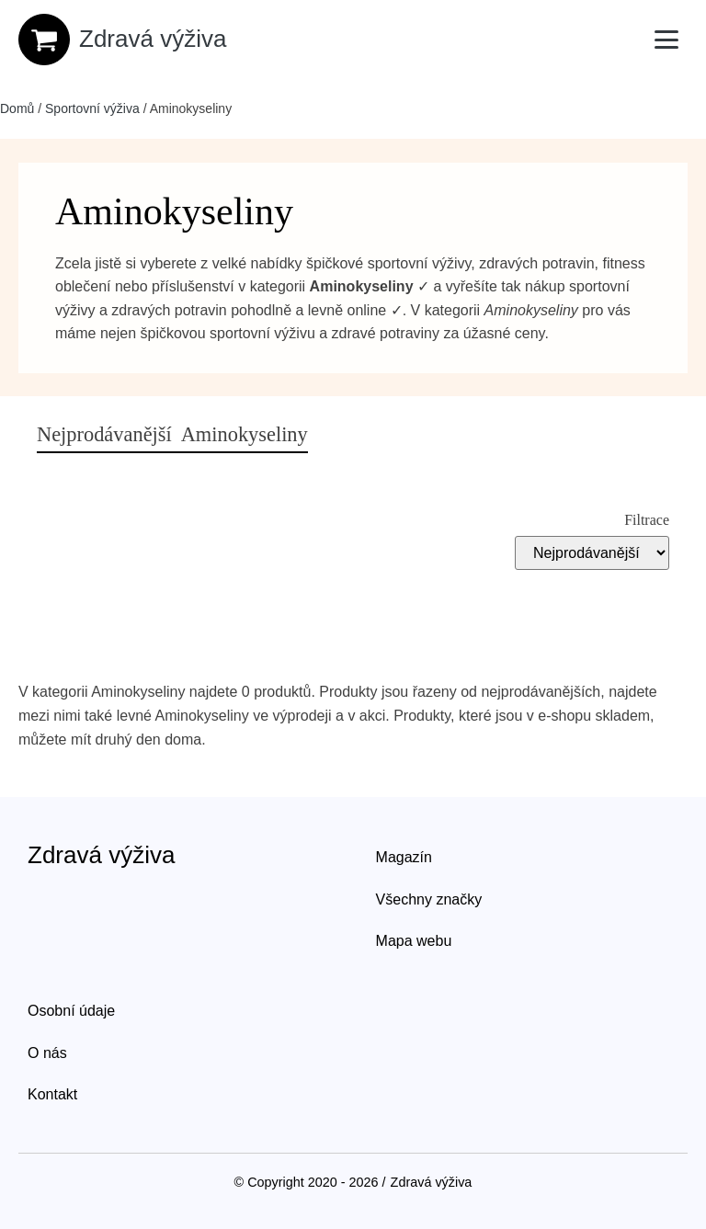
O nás (47, 1053)
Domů (17, 108)
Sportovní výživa (92, 108)
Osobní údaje (71, 1010)
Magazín (404, 857)
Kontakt (52, 1094)
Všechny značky (429, 899)
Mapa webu (414, 941)
